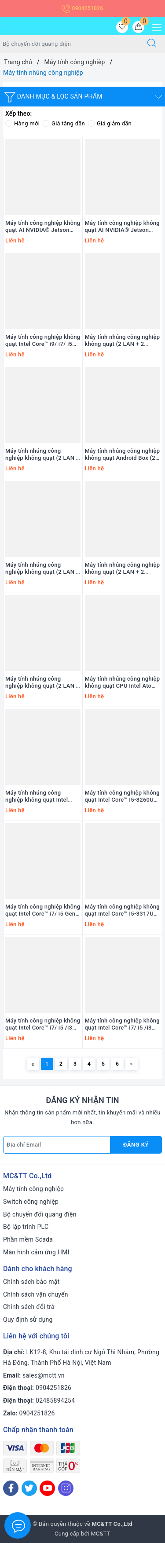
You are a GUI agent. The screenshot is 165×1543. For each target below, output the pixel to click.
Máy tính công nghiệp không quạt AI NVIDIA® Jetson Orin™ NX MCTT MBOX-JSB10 (122, 227)
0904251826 (82, 8)
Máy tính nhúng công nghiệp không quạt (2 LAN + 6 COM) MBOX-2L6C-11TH (42, 682)
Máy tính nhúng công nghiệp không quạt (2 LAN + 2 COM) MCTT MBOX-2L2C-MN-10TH (122, 341)
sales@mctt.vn (43, 1375)
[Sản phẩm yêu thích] (122, 27)
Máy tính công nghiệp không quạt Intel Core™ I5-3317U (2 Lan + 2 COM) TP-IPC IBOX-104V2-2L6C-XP (122, 910)
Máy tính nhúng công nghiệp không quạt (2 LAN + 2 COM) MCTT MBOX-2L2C (122, 568)
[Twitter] (29, 1488)
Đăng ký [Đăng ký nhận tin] (136, 1144)
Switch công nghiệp (31, 1201)
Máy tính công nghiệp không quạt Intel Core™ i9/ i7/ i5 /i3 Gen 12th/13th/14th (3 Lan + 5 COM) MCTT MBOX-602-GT (42, 341)
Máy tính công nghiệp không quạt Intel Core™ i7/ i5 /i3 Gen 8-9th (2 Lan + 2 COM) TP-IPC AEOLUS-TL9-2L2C (122, 1024)
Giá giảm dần (110, 123)
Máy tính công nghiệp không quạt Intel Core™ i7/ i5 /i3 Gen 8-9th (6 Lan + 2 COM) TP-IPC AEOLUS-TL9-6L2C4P (42, 1024)
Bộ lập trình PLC (25, 1226)
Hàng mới (22, 123)
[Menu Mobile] (154, 27)
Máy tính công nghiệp (33, 1188)
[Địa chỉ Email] (56, 1145)
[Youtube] (47, 1488)
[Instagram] (65, 1488)
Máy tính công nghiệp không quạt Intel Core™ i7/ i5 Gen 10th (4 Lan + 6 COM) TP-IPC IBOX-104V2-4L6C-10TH (42, 910)
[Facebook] (10, 1488)
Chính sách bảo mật (31, 1281)
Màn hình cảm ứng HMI (36, 1252)
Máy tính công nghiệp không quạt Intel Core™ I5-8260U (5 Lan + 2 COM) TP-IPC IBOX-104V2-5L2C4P (122, 796)
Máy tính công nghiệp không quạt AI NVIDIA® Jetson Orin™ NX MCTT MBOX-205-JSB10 (42, 227)
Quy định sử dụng (28, 1319)
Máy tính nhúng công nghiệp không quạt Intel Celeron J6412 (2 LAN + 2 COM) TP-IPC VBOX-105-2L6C (39, 796)
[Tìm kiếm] (152, 44)
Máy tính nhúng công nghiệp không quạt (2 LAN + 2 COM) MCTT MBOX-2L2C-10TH (42, 454)
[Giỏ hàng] (138, 27)
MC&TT (100, 1533)
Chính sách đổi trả (29, 1306)
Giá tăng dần (64, 123)
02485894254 (55, 1400)
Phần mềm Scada (28, 1239)
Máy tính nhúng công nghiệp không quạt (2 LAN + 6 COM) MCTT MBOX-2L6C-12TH (42, 568)
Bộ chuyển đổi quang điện (40, 1214)
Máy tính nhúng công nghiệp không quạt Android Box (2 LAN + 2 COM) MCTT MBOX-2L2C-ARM (122, 454)
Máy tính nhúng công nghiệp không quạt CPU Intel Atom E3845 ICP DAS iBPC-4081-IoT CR (122, 682)
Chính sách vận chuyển (35, 1294)
